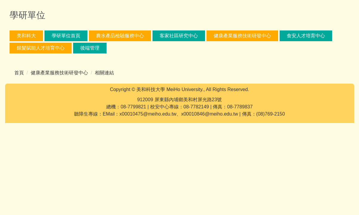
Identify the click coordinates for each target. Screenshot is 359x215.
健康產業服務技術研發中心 (242, 35)
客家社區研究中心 (179, 35)
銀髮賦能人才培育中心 (40, 47)
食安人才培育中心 (306, 35)
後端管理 (89, 47)
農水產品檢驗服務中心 (120, 35)
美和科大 (26, 35)
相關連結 (104, 72)
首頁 (19, 72)
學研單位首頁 (66, 35)
